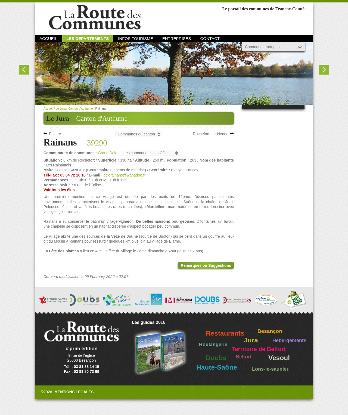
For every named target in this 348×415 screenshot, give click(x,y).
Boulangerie (213, 344)
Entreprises (176, 38)
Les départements (87, 38)
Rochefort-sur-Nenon (210, 134)
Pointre (55, 134)
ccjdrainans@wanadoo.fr (124, 175)
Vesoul (279, 357)
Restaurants (225, 333)
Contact (210, 38)
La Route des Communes (94, 17)
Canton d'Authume (102, 118)
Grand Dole (107, 153)
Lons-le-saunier (270, 369)
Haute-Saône (216, 367)
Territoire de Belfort (259, 349)
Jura (251, 340)
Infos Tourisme (135, 38)
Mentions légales (74, 392)
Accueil (48, 38)
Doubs (216, 357)
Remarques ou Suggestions (206, 265)
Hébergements (289, 340)
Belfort (243, 357)
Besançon (269, 331)
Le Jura (61, 108)
